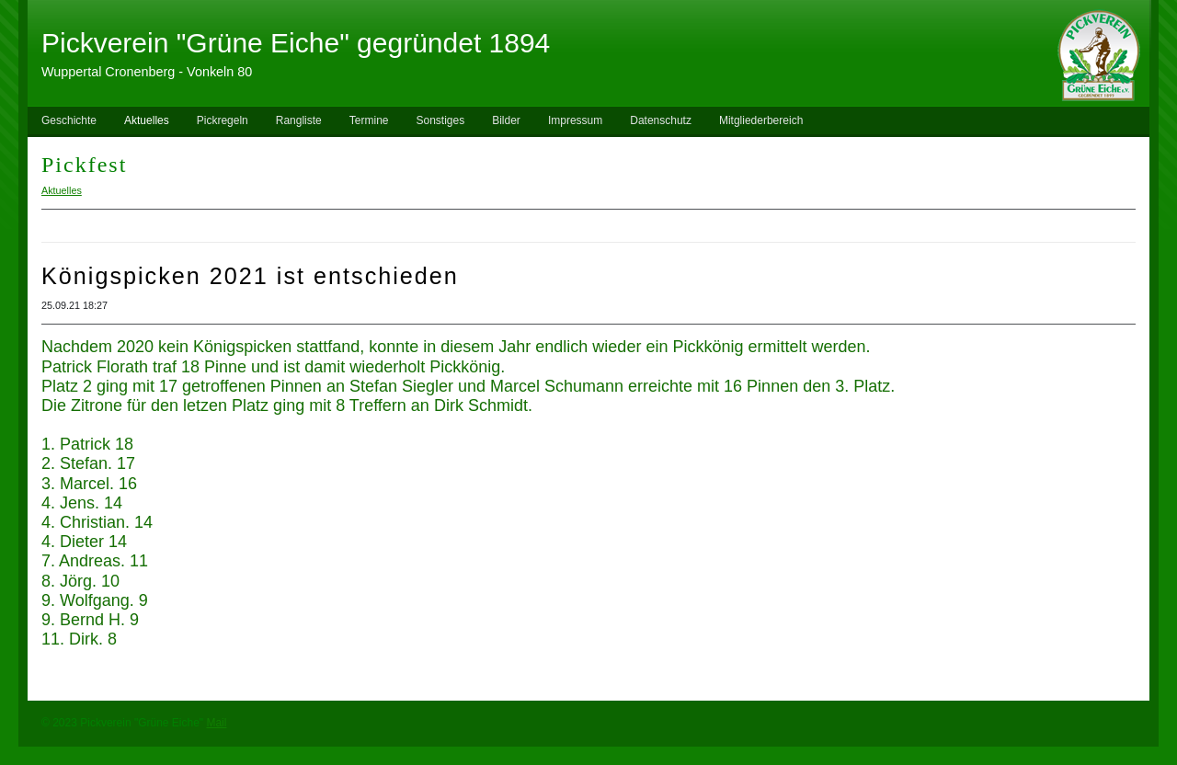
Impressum (575, 120)
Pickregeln (222, 120)
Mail (216, 722)
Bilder (506, 120)
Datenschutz (660, 120)
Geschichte (69, 120)
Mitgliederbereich (761, 120)
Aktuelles (146, 120)
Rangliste (299, 120)
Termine (369, 120)
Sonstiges (440, 120)
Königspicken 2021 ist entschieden (250, 276)
